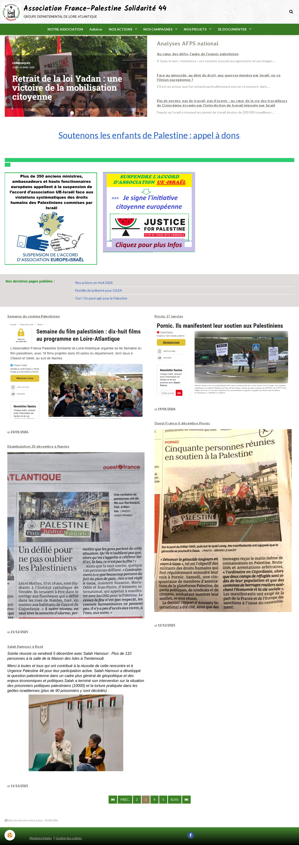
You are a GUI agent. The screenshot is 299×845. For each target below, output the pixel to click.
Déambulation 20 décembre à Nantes (36, 446)
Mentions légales (41, 838)
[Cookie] (10, 835)
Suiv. (175, 799)
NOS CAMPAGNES (159, 30)
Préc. (125, 799)
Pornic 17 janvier (168, 316)
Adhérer (94, 30)
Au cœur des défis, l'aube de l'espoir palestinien (195, 55)
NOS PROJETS (196, 30)
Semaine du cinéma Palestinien (32, 316)
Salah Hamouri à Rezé (24, 646)
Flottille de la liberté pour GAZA (98, 290)
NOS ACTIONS (120, 30)
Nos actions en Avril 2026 (94, 283)
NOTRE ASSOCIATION (63, 30)
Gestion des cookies (69, 838)
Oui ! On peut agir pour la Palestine (101, 298)
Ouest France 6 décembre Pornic (180, 423)
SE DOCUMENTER (234, 30)
